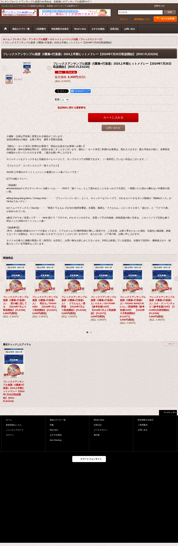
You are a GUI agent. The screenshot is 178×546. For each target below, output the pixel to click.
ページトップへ (169, 412)
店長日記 (98, 425)
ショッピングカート (15, 430)
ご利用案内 (143, 425)
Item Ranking (55, 440)
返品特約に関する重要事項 (72, 107)
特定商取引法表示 (145, 420)
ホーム (9, 420)
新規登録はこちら (142, 19)
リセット (171, 344)
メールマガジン (101, 430)
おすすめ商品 (56, 435)
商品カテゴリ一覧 (58, 420)
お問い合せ (143, 430)
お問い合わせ (113, 128)
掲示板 (97, 435)
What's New (99, 420)
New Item (54, 430)
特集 (52, 425)
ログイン (124, 19)
